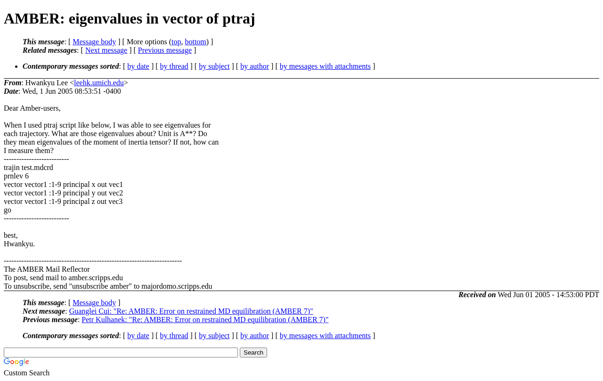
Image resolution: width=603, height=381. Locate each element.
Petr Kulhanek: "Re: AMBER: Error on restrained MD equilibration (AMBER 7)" (204, 320)
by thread (174, 66)
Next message (106, 50)
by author (254, 66)
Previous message (165, 50)
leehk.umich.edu (99, 83)
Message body (94, 42)
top (176, 42)
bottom (195, 42)
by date (138, 66)
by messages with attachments (325, 66)
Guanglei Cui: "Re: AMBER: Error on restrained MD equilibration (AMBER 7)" (191, 311)
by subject (214, 66)
